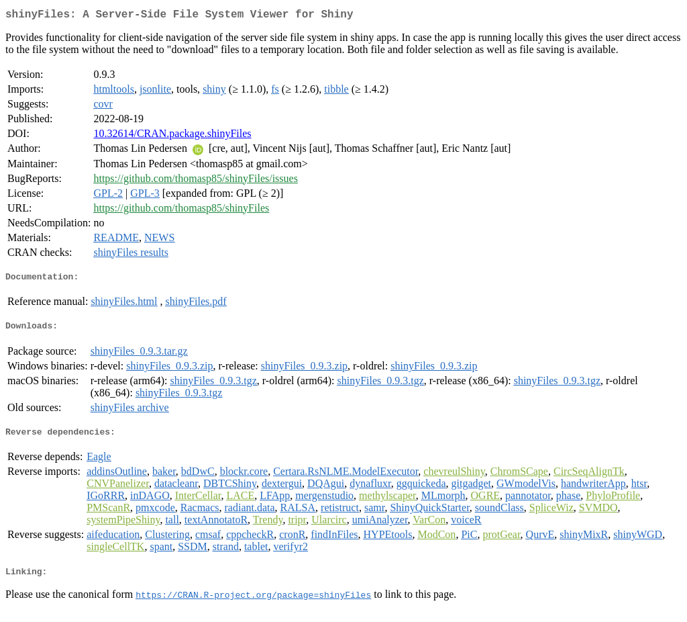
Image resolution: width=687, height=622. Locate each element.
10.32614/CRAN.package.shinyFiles (172, 136)
